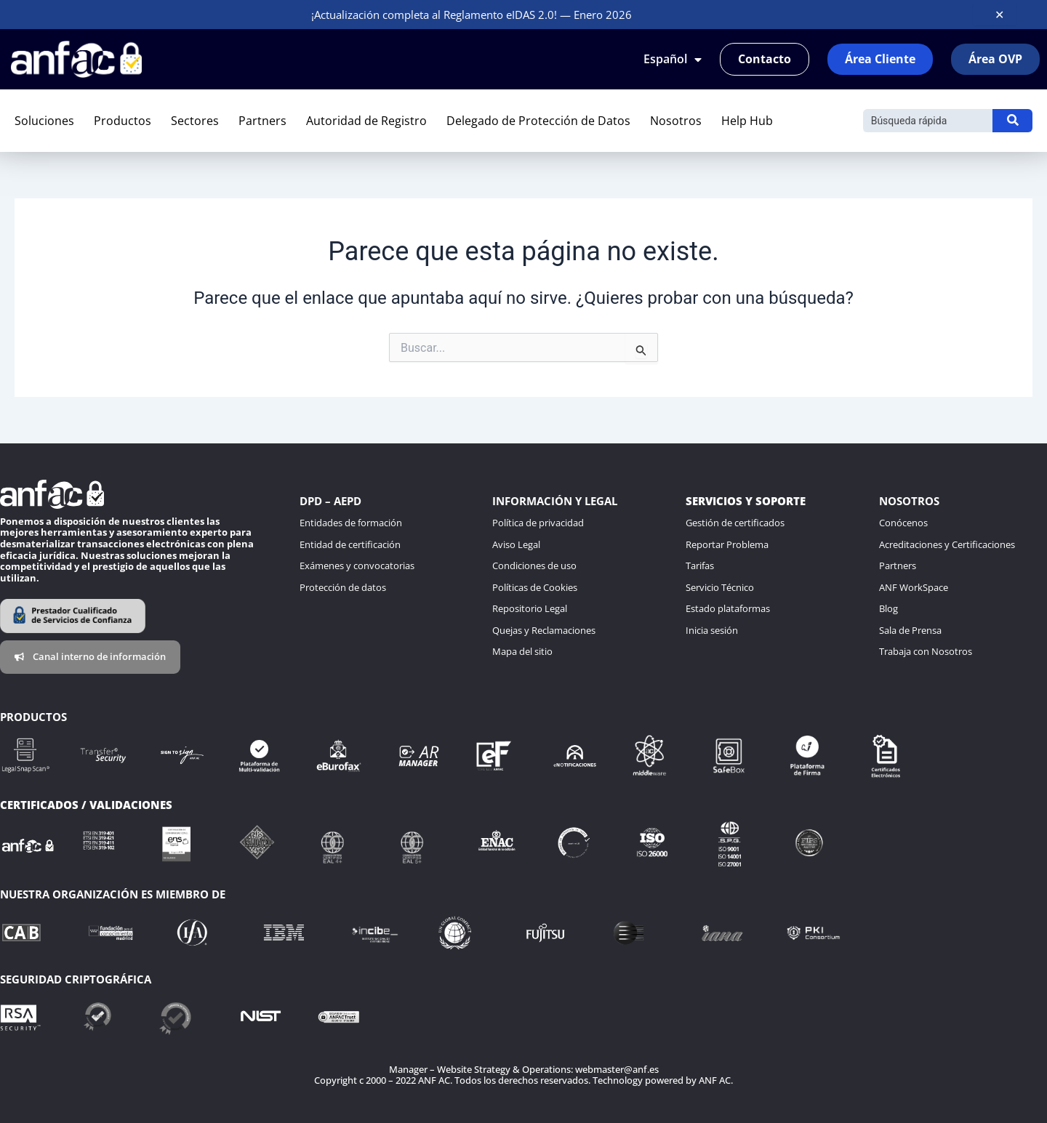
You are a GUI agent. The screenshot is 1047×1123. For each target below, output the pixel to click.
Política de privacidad (538, 522)
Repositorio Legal (529, 608)
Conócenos (903, 522)
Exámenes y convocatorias (357, 565)
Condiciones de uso (534, 565)
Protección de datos (343, 587)
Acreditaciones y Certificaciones (947, 544)
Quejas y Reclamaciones (543, 630)
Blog (888, 608)
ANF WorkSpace (913, 587)
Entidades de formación (351, 522)
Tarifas (700, 565)
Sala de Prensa (910, 630)
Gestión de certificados (735, 522)
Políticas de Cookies (534, 587)
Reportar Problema (727, 544)
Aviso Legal (516, 544)
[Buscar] (927, 120)
